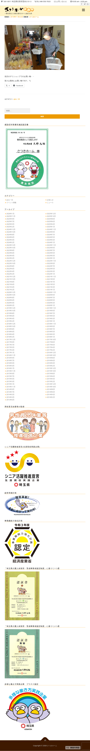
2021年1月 (51, 290)
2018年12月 (10, 324)
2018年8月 (10, 329)
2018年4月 (10, 334)
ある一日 (17, 99)
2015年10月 (51, 371)
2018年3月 (51, 334)
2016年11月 (10, 355)
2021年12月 (10, 276)
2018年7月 (51, 329)
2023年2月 (10, 258)
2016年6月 (51, 360)
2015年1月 (10, 384)
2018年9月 (51, 326)
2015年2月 (51, 381)
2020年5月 (51, 300)
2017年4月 (51, 347)
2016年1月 (10, 368)
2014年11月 (10, 387)
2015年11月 (10, 371)
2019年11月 (51, 308)
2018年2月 (10, 337)
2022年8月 (10, 266)
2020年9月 (51, 295)
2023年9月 (51, 248)
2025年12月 (51, 213)
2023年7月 (51, 250)
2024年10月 (10, 232)
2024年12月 (10, 229)
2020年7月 (51, 297)
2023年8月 (10, 250)
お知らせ (50, 200)
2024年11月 (51, 229)
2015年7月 (10, 376)
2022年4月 (10, 271)
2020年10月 (10, 295)
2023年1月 (51, 258)
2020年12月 (10, 292)
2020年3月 (51, 303)
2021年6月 (10, 284)
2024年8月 (10, 234)
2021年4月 (10, 287)
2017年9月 (10, 342)
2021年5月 (51, 284)
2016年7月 (10, 360)
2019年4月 (10, 318)
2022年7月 (51, 266)
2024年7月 (51, 234)
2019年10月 (10, 311)
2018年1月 (51, 337)
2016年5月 (10, 363)
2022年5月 (51, 269)
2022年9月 (51, 263)
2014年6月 (51, 392)
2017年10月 (51, 339)
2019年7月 (51, 313)
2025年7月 (10, 221)
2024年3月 (51, 240)
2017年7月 (10, 345)
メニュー (83, 10)
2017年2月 (51, 350)
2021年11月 (51, 276)
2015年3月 (10, 381)
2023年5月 (51, 253)
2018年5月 (51, 332)
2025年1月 (51, 227)
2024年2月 (10, 242)
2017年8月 (51, 342)
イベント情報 (11, 202)
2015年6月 (51, 376)
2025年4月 (51, 224)
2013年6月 (10, 400)
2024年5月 (51, 237)
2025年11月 (10, 216)
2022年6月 (10, 269)
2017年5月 (10, 347)
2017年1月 (10, 352)
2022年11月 (51, 261)
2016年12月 (51, 352)
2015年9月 (10, 373)
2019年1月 (51, 321)
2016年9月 (10, 358)
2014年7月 (10, 392)
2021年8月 (10, 282)
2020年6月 (10, 300)
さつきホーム (34, 17)
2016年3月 (10, 366)
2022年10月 (10, 263)
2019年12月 (10, 308)
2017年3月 (10, 350)
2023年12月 (10, 245)
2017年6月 (51, 345)
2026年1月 (10, 213)
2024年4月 (10, 240)
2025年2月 (10, 227)
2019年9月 (51, 311)
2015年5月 (10, 379)
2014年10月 (51, 387)
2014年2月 (51, 397)
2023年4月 (10, 255)
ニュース (50, 202)
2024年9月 (51, 232)
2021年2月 (10, 290)
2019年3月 (51, 318)
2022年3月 (51, 271)
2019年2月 (10, 321)
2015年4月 (51, 379)
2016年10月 (51, 355)
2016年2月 (51, 366)
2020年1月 (51, 305)
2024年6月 (10, 237)
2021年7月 (51, 282)
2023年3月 (51, 255)
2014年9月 (10, 389)
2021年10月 (10, 279)
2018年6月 (10, 332)
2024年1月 (51, 242)
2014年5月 (10, 394)
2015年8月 (51, 373)
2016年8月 (51, 358)
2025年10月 (51, 216)
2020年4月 (10, 303)
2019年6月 (10, 316)
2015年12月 (51, 368)
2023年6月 (10, 253)
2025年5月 (10, 224)
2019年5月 (51, 316)
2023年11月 (51, 245)
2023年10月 (10, 248)
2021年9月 (51, 279)
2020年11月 (51, 292)
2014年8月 (51, 389)
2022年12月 (10, 261)
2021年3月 (51, 287)
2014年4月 (51, 394)
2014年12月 (51, 384)
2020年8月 (10, 297)
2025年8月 (51, 219)
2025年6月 (51, 221)
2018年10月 (10, 326)
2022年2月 (10, 274)
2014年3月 (10, 397)
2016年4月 (51, 363)
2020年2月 (10, 305)
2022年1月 (51, 274)
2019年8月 (10, 313)
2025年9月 (10, 219)
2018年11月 (51, 324)
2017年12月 (10, 339)
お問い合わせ (62, 1)
